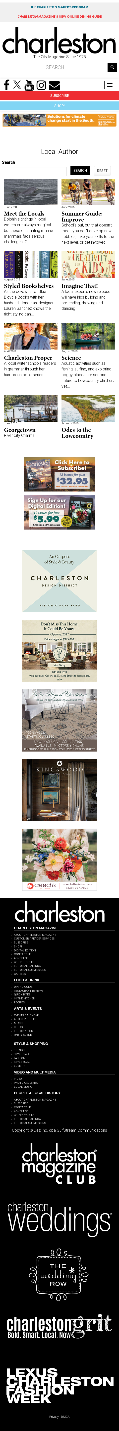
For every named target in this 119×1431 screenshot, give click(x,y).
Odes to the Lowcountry (77, 432)
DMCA (65, 1417)
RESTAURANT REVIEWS (28, 990)
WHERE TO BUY (24, 962)
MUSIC (18, 1023)
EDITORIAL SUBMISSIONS (30, 970)
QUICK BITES (22, 994)
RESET (102, 171)
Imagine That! (79, 285)
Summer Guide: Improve (82, 216)
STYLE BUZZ (22, 1062)
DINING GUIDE (23, 986)
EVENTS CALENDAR (26, 1015)
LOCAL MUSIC (23, 1086)
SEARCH (80, 171)
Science (71, 357)
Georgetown (20, 429)
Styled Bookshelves (29, 285)
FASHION (19, 1058)
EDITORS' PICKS (24, 1031)
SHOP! (59, 106)
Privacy (54, 1417)
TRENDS (19, 1050)
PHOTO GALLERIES (26, 1082)
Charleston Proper (28, 357)
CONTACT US (22, 954)
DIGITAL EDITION (25, 950)
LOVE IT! (19, 1066)
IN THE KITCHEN (24, 998)
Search (8, 162)
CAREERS (20, 974)
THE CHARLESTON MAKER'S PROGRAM (59, 7)
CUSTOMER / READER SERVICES (34, 938)
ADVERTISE (21, 958)
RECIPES (19, 1002)
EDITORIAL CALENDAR (28, 966)
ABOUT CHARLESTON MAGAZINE (35, 935)
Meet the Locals (24, 213)
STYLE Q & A (21, 1054)
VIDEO (18, 1078)
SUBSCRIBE (59, 96)
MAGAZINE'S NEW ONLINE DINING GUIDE (59, 16)
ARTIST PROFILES (25, 1019)
